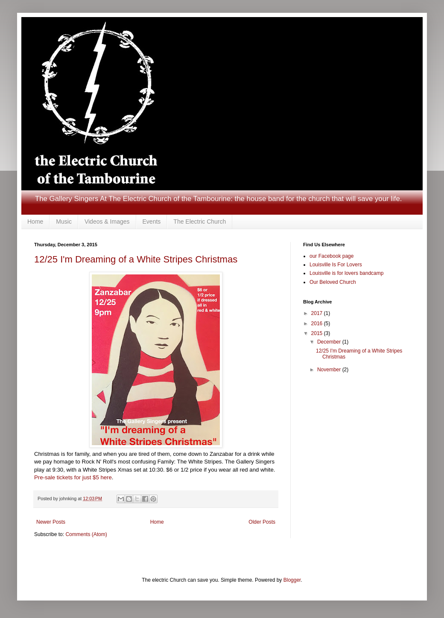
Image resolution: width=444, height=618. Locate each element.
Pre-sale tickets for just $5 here (73, 477)
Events (152, 221)
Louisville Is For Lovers (336, 265)
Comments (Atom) (86, 534)
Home (35, 221)
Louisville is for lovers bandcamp (346, 273)
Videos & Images (107, 221)
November (329, 370)
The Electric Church (199, 221)
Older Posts (261, 522)
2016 (317, 323)
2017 (317, 313)
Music (64, 221)
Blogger (292, 580)
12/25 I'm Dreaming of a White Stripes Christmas (135, 259)
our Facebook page (331, 256)
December (329, 342)
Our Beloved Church (333, 282)
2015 (317, 333)
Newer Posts (50, 522)
